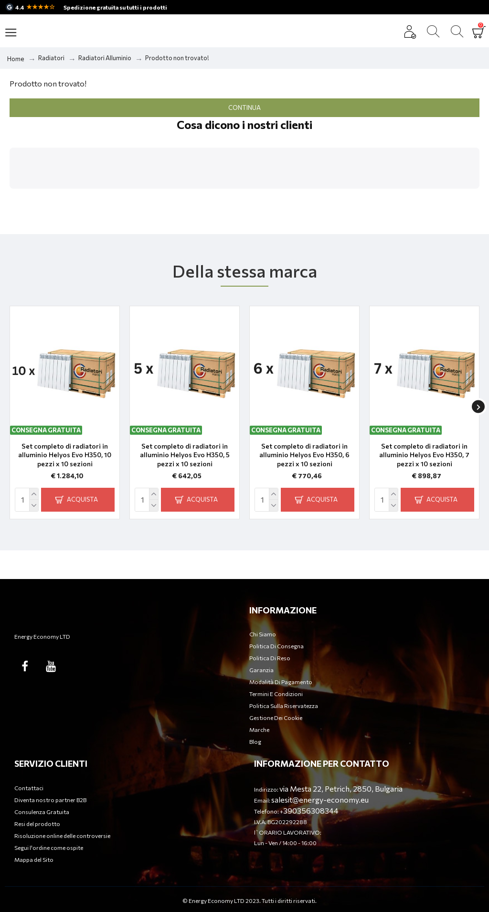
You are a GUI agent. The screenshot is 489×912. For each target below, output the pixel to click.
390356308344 (311, 810)
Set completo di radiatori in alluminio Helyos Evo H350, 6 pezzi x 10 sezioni (304, 454)
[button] (9, 198)
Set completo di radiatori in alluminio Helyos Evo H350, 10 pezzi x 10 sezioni (64, 454)
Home (15, 59)
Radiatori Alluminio (104, 58)
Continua (244, 107)
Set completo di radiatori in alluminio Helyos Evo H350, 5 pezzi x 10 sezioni (185, 454)
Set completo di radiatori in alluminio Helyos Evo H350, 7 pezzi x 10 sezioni (424, 454)
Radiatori (51, 58)
